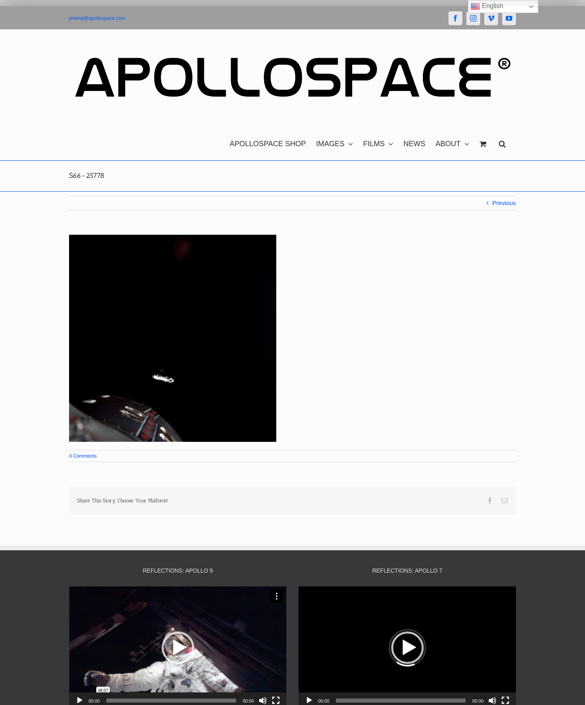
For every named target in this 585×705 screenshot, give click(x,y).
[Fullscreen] (276, 700)
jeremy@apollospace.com (97, 18)
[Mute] (263, 700)
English (486, 6)
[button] (502, 141)
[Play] (80, 700)
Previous (504, 202)
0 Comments (83, 456)
